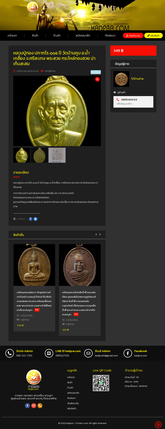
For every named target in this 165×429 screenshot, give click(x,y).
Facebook (140, 351)
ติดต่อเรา (110, 35)
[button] (133, 35)
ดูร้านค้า (121, 92)
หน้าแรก (12, 35)
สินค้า (35, 35)
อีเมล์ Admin (102, 351)
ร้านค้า (57, 35)
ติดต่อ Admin (24, 351)
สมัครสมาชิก (83, 35)
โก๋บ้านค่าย (137, 79)
